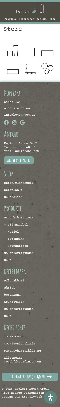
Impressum (12, 337)
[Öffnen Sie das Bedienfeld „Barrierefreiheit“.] (50, 397)
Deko (7, 260)
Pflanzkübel (14, 281)
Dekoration (13, 197)
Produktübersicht (18, 218)
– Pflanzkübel (16, 225)
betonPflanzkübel (18, 183)
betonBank (12, 295)
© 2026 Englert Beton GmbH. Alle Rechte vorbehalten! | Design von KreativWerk (25, 393)
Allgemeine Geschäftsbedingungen (22, 360)
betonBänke (13, 190)
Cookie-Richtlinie (19, 344)
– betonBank (14, 239)
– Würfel (11, 232)
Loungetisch (14, 302)
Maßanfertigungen (18, 253)
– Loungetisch (16, 246)
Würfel (9, 288)
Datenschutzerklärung (22, 351)
